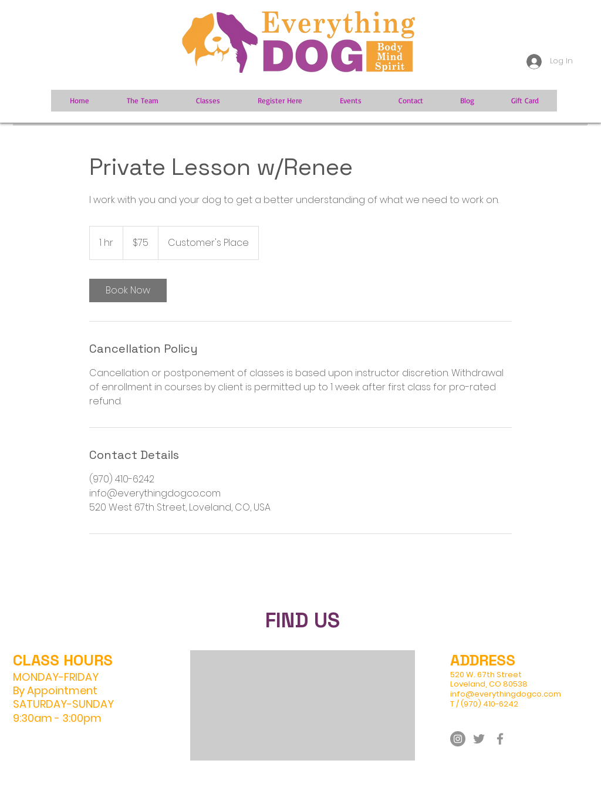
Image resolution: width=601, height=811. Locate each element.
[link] (128, 290)
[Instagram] (457, 738)
